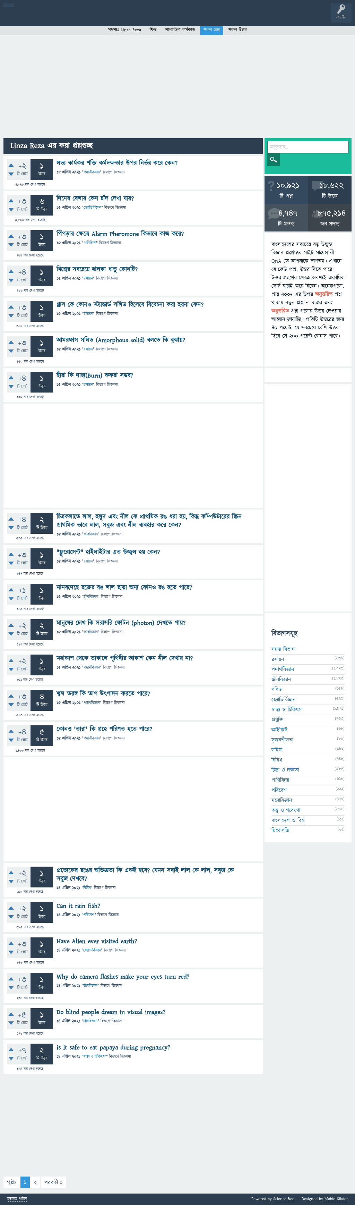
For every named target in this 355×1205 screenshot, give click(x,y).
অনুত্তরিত (91, 18)
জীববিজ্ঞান (91, 534)
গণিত (276, 689)
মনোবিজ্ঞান (281, 800)
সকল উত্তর (237, 30)
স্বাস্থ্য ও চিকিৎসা (94, 1057)
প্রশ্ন (48, 18)
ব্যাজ (258, 18)
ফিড (153, 30)
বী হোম (26, 18)
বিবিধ (87, 888)
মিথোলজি (280, 830)
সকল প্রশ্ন (212, 30)
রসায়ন (88, 278)
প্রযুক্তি (277, 720)
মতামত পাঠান (17, 1199)
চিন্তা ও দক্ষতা (285, 770)
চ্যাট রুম (215, 18)
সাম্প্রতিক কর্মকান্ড (180, 30)
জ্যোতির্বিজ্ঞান (92, 208)
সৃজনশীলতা (282, 740)
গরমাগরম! (70, 18)
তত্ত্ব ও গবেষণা (285, 810)
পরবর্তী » (53, 1182)
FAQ (177, 18)
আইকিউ (279, 730)
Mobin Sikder (336, 1199)
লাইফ (277, 750)
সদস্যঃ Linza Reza (124, 30)
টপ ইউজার (280, 18)
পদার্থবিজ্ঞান (92, 172)
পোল (237, 18)
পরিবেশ (88, 915)
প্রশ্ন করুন (155, 18)
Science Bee (283, 1199)
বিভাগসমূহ (113, 18)
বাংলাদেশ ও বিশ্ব (288, 820)
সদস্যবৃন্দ (134, 18)
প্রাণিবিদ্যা (90, 243)
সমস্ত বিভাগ (283, 649)
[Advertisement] (177, 86)
